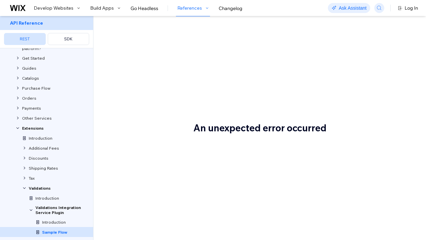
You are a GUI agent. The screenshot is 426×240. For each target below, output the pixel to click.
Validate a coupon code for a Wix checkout (191, 125)
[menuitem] (46, 32)
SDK (68, 38)
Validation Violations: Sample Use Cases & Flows (196, 46)
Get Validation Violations (177, 152)
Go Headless (144, 8)
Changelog (230, 8)
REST (25, 38)
